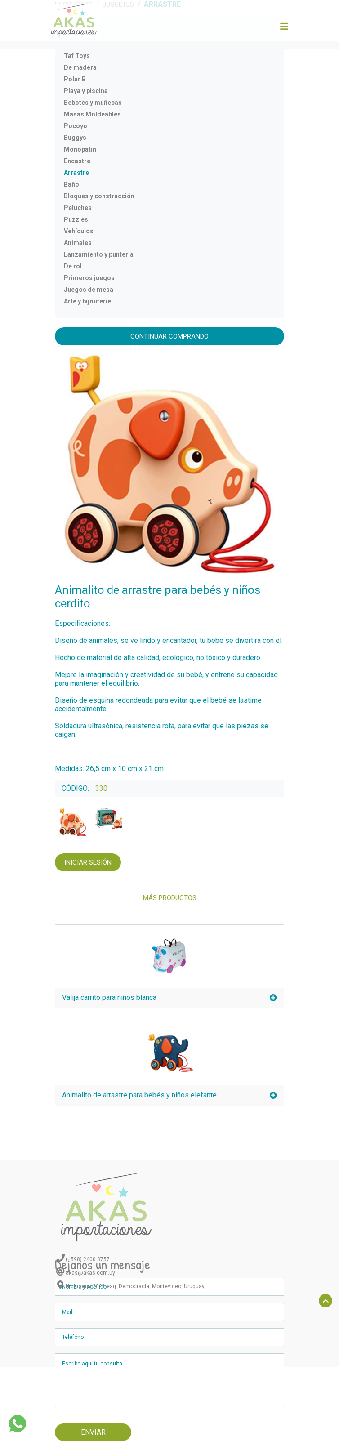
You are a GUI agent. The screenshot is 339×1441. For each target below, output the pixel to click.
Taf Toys (77, 55)
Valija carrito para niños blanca (169, 997)
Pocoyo (75, 125)
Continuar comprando (169, 336)
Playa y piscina (86, 90)
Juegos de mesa (88, 289)
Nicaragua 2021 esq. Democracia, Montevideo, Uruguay (135, 1286)
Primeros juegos (89, 277)
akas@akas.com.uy (90, 1273)
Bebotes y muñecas (93, 102)
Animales (78, 242)
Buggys (75, 137)
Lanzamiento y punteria (99, 254)
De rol (73, 266)
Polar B (75, 79)
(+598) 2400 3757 (88, 1259)
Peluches (78, 207)
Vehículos (79, 231)
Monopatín (80, 149)
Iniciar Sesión (88, 862)
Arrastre (76, 172)
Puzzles (76, 219)
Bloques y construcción (99, 196)
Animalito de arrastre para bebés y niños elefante (169, 1095)
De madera (80, 67)
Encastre (77, 161)
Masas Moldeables (92, 114)
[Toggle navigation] (284, 26)
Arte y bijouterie (87, 301)
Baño (71, 184)
